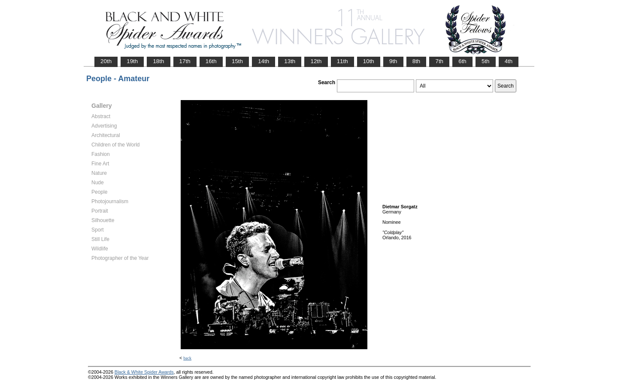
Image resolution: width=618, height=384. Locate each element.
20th (106, 61)
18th (158, 61)
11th (342, 61)
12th (316, 61)
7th (439, 61)
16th (211, 61)
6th (462, 61)
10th (368, 61)
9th (393, 61)
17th (185, 61)
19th (132, 61)
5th (485, 61)
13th (289, 61)
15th (237, 61)
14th (263, 61)
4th (509, 61)
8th (416, 61)
